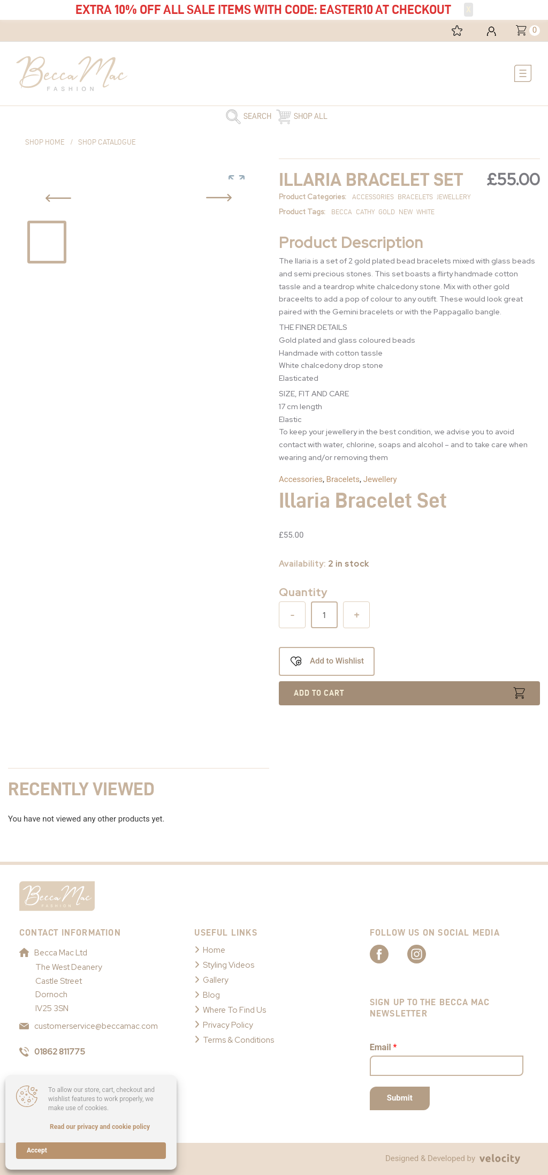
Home (214, 950)
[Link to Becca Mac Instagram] (426, 953)
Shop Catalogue (107, 142)
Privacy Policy (228, 1025)
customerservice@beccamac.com (88, 1026)
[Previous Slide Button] (58, 198)
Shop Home (45, 142)
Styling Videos (228, 965)
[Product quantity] (324, 614)
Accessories (301, 479)
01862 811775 (52, 1051)
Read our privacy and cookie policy (100, 1127)
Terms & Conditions (238, 1040)
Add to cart (319, 693)
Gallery (216, 980)
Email (383, 1047)
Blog (211, 995)
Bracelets (343, 479)
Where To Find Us (234, 1010)
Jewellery (380, 479)
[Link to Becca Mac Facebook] (388, 953)
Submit (400, 1098)
